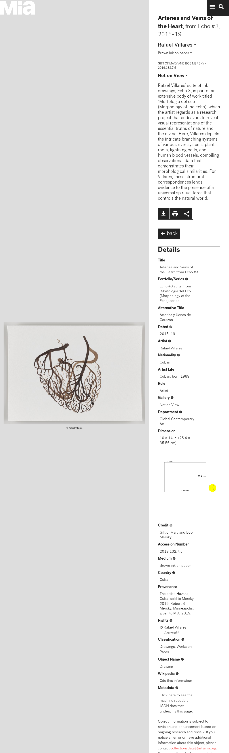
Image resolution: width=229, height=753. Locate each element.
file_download (163, 213)
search (221, 7)
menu (212, 7)
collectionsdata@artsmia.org (193, 749)
